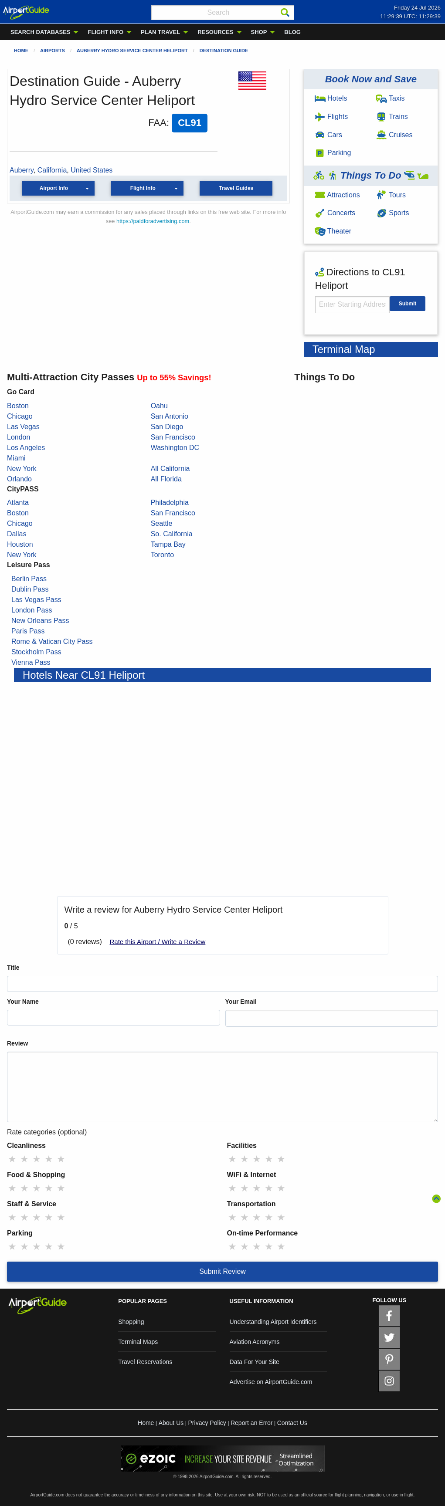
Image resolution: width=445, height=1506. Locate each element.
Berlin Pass (29, 578)
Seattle (162, 523)
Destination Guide (224, 50)
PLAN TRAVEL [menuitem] (160, 32)
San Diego (167, 426)
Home (21, 50)
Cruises (394, 135)
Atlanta (18, 502)
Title (13, 967)
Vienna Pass (31, 662)
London (18, 437)
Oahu (159, 405)
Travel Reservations (145, 1361)
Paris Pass (27, 631)
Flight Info (143, 188)
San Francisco (173, 437)
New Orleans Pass (40, 620)
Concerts (335, 213)
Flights (331, 116)
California (52, 170)
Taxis (390, 98)
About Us (171, 1422)
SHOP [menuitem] (259, 32)
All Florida (166, 479)
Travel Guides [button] (236, 188)
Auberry (22, 170)
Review (17, 1043)
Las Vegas (23, 426)
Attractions (337, 195)
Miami (16, 458)
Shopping (131, 1321)
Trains (392, 116)
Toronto (162, 554)
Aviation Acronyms (255, 1341)
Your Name (23, 1001)
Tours (391, 195)
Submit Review (222, 1271)
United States (91, 170)
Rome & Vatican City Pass (51, 641)
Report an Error (251, 1422)
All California (170, 468)
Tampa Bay (168, 544)
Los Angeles (26, 447)
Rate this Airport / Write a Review (158, 941)
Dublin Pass (29, 589)
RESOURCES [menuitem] (215, 32)
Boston (18, 405)
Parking (333, 152)
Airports (52, 50)
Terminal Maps (138, 1341)
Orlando (19, 479)
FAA (157, 122)
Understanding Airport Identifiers (273, 1321)
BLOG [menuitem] (292, 32)
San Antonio (169, 416)
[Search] (285, 12)
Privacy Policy (207, 1422)
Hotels (331, 98)
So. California (172, 534)
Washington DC (175, 447)
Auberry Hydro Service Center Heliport (132, 50)
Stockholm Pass (36, 652)
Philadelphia (170, 502)
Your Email (241, 1001)
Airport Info (54, 188)
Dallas (16, 534)
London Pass (31, 610)
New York (22, 468)
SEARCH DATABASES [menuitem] (40, 32)
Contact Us (292, 1422)
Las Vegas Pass (36, 599)
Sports (392, 213)
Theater (333, 231)
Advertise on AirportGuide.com (271, 1381)
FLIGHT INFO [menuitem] (105, 32)
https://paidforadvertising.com (152, 221)
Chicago (20, 416)
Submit (408, 304)
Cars (328, 135)
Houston (20, 544)
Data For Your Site (254, 1361)
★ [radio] (12, 1159)
